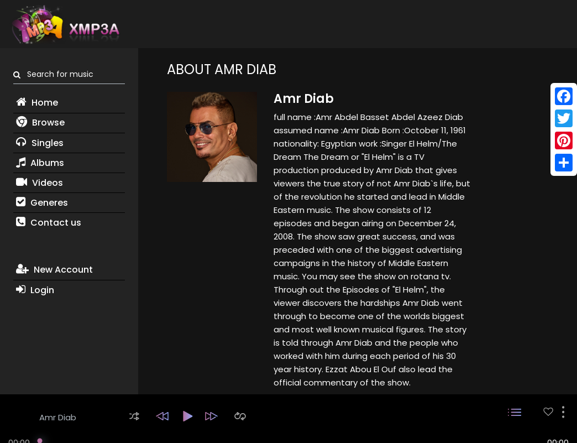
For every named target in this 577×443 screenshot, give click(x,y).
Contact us (48, 222)
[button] (134, 416)
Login (35, 290)
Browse (40, 122)
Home (37, 102)
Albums (40, 163)
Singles (40, 143)
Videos (39, 182)
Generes (42, 202)
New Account (54, 269)
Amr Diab (57, 417)
